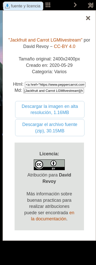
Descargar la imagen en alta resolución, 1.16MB (50, 109)
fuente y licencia (25, 6)
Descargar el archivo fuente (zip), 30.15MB (49, 127)
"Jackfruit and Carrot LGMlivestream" (45, 40)
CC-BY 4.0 (65, 46)
